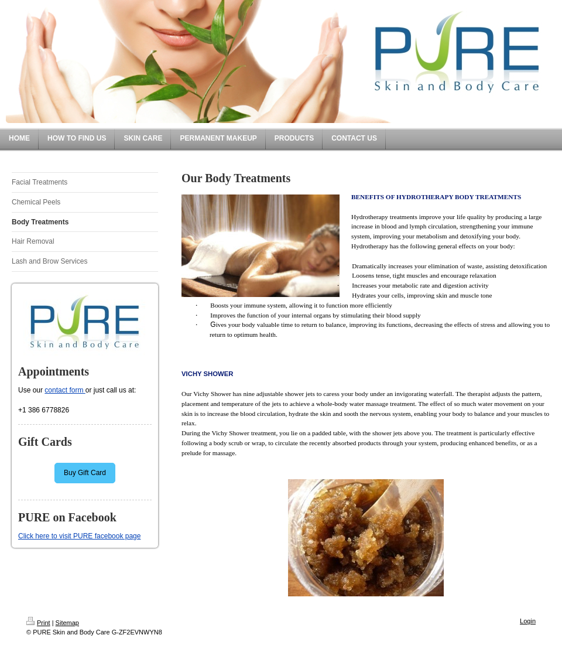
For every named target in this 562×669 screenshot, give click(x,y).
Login (528, 620)
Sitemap (67, 622)
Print (38, 622)
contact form (64, 390)
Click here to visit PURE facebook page (79, 536)
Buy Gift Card (85, 473)
